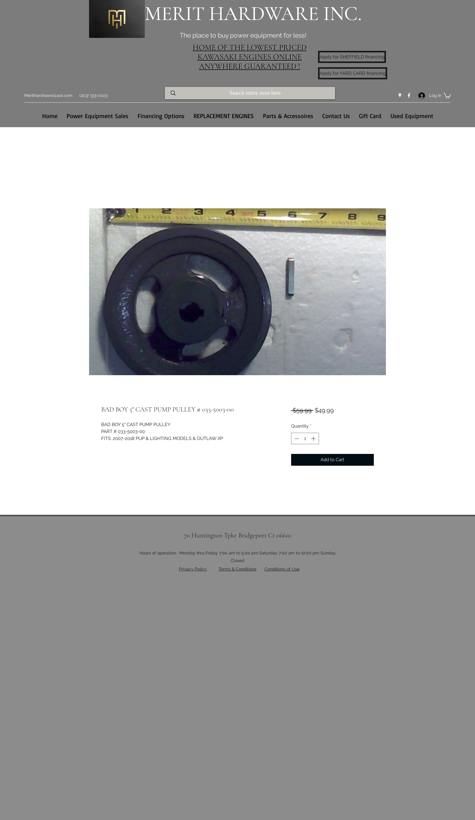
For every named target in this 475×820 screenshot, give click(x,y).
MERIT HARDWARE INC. (253, 14)
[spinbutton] (305, 438)
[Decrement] (296, 438)
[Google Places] (400, 95)
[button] (447, 95)
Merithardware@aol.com (48, 95)
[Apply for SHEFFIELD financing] (352, 57)
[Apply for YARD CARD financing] (352, 73)
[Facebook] (409, 95)
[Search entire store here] (255, 93)
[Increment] (314, 438)
